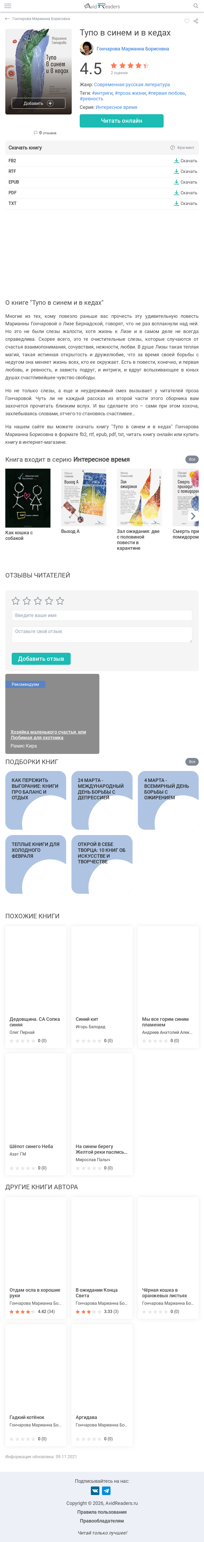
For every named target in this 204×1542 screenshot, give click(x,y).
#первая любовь (166, 93)
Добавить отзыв (41, 659)
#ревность (91, 98)
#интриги (102, 93)
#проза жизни (130, 93)
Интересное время (116, 107)
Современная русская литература (132, 84)
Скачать (189, 160)
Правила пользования (102, 1512)
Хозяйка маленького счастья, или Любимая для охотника (48, 735)
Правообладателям (102, 1521)
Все (192, 459)
